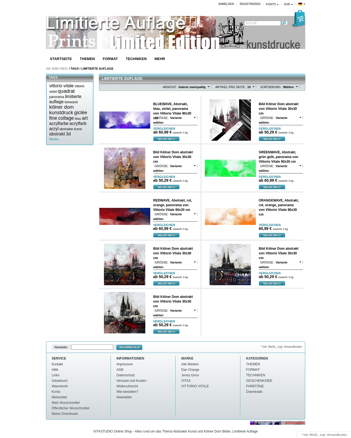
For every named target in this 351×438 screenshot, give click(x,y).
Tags (75, 68)
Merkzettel (59, 397)
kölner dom (61, 107)
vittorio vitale (61, 85)
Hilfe (55, 370)
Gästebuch (60, 381)
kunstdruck (61, 112)
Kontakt (57, 364)
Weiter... (55, 139)
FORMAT (110, 59)
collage (66, 118)
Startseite (61, 59)
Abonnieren (129, 347)
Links (56, 375)
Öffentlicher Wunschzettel (70, 408)
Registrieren (250, 4)
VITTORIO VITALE (195, 386)
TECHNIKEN (136, 59)
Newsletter (61, 347)
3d (68, 134)
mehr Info (166, 138)
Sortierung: (270, 87)
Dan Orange (190, 370)
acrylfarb (77, 123)
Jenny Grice (190, 375)
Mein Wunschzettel (66, 403)
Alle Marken (190, 364)
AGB (120, 370)
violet (53, 92)
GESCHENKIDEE (259, 381)
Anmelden (226, 4)
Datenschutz (126, 375)
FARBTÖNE (255, 386)
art (85, 118)
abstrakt (57, 134)
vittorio (79, 86)
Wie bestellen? (127, 392)
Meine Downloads (65, 414)
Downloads (254, 392)
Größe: (161, 117)
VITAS (186, 381)
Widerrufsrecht (127, 386)
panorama (56, 97)
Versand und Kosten (131, 381)
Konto (56, 392)
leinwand (71, 102)
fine (53, 118)
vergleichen (164, 128)
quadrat (66, 91)
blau (78, 119)
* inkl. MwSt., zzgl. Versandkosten (281, 346)
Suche (251, 23)
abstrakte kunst (71, 129)
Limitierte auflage (97, 68)
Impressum (125, 364)
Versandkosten (337, 434)
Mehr (159, 59)
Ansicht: (170, 87)
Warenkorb (60, 386)
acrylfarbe (59, 123)
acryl (54, 128)
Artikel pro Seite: (230, 87)
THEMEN (87, 59)
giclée (80, 112)
